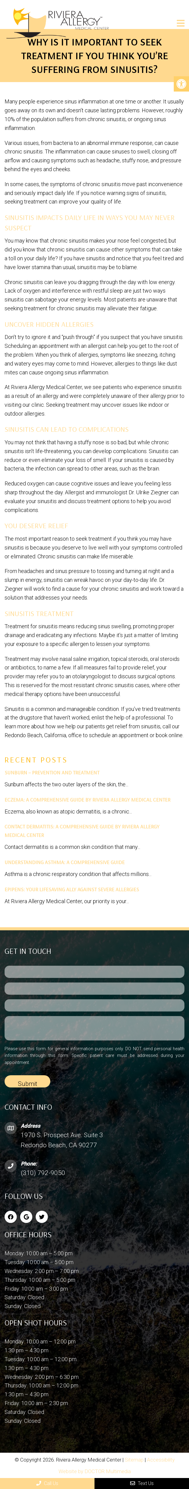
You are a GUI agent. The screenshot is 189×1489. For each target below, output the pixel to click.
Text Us (142, 1483)
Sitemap (134, 1460)
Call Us (47, 1483)
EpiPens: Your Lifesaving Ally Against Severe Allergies (72, 889)
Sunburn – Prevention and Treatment (52, 772)
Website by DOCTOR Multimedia (95, 1471)
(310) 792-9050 (43, 1173)
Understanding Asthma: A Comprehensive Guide (65, 862)
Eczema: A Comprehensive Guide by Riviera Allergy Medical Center (87, 799)
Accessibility (161, 1460)
